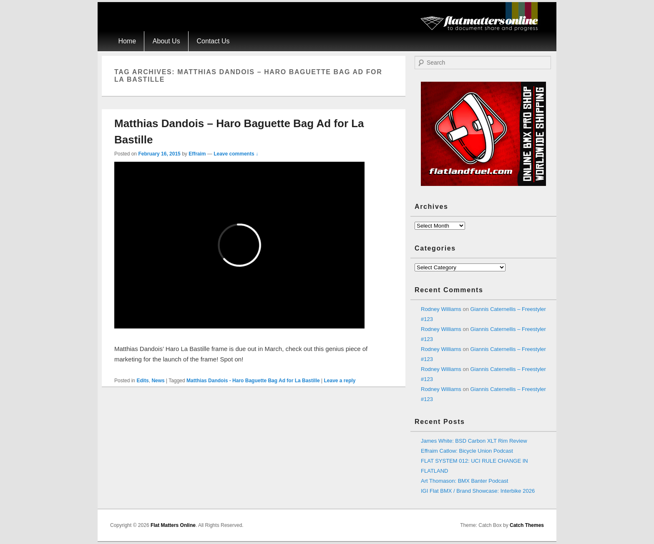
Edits (142, 381)
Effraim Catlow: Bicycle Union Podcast (467, 451)
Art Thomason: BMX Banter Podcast (464, 481)
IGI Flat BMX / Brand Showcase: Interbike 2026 (478, 491)
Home (127, 41)
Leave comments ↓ (236, 154)
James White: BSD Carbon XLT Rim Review (474, 441)
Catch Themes (527, 525)
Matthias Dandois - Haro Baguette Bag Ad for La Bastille (253, 381)
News (157, 381)
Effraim (197, 154)
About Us (166, 41)
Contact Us (212, 41)
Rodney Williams (441, 309)
